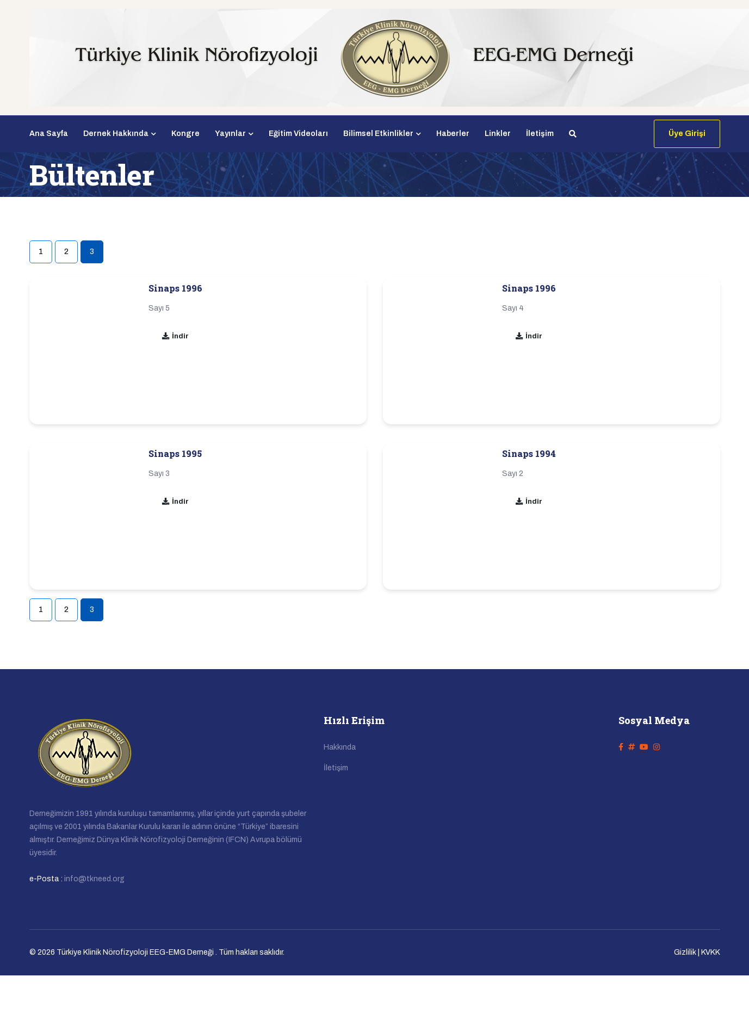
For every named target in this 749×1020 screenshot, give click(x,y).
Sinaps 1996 (175, 288)
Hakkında (340, 747)
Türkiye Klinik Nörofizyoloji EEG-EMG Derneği (135, 952)
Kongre (185, 133)
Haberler (452, 133)
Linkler (498, 133)
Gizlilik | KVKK (697, 952)
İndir (174, 336)
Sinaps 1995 (175, 453)
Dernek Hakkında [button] (119, 133)
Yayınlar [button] (234, 133)
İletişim (540, 133)
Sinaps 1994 (529, 453)
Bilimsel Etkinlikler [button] (382, 133)
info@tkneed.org (94, 879)
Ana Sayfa (48, 133)
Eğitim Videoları (298, 133)
